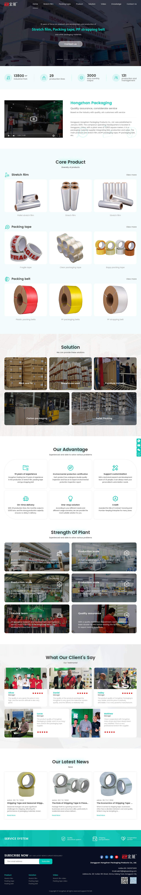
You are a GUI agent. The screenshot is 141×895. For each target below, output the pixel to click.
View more (131, 174)
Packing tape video (60, 881)
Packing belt (9, 883)
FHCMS (89, 891)
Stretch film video (59, 878)
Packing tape (9, 881)
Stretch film (8, 878)
